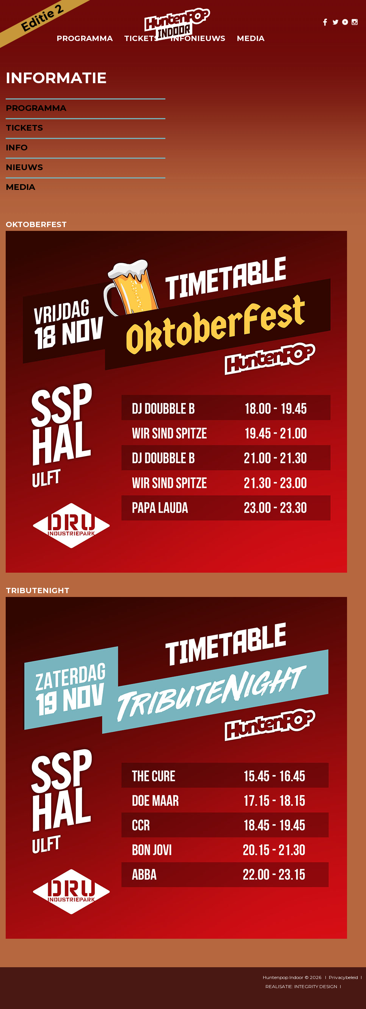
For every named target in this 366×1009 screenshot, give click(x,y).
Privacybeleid (343, 977)
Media (250, 38)
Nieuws (24, 167)
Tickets (24, 128)
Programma (85, 38)
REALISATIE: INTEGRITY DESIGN (301, 986)
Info (17, 147)
